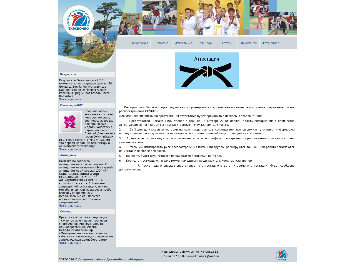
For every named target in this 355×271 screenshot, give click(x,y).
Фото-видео (270, 43)
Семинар (66, 211)
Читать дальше (70, 99)
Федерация (140, 43)
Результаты (68, 74)
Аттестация (183, 43)
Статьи (227, 43)
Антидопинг (68, 155)
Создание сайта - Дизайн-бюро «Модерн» (111, 259)
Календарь (205, 43)
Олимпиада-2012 (71, 105)
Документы (249, 43)
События (162, 43)
